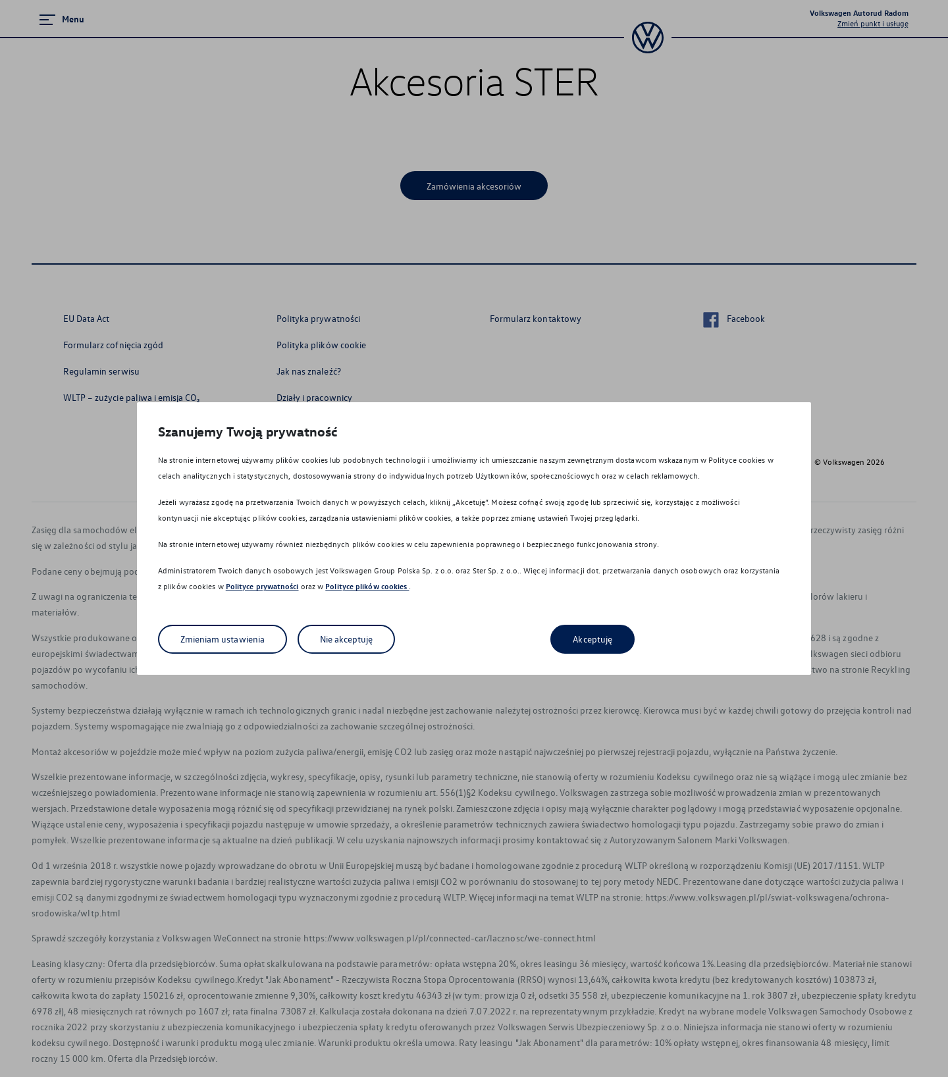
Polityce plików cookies (367, 586)
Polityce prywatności (262, 586)
